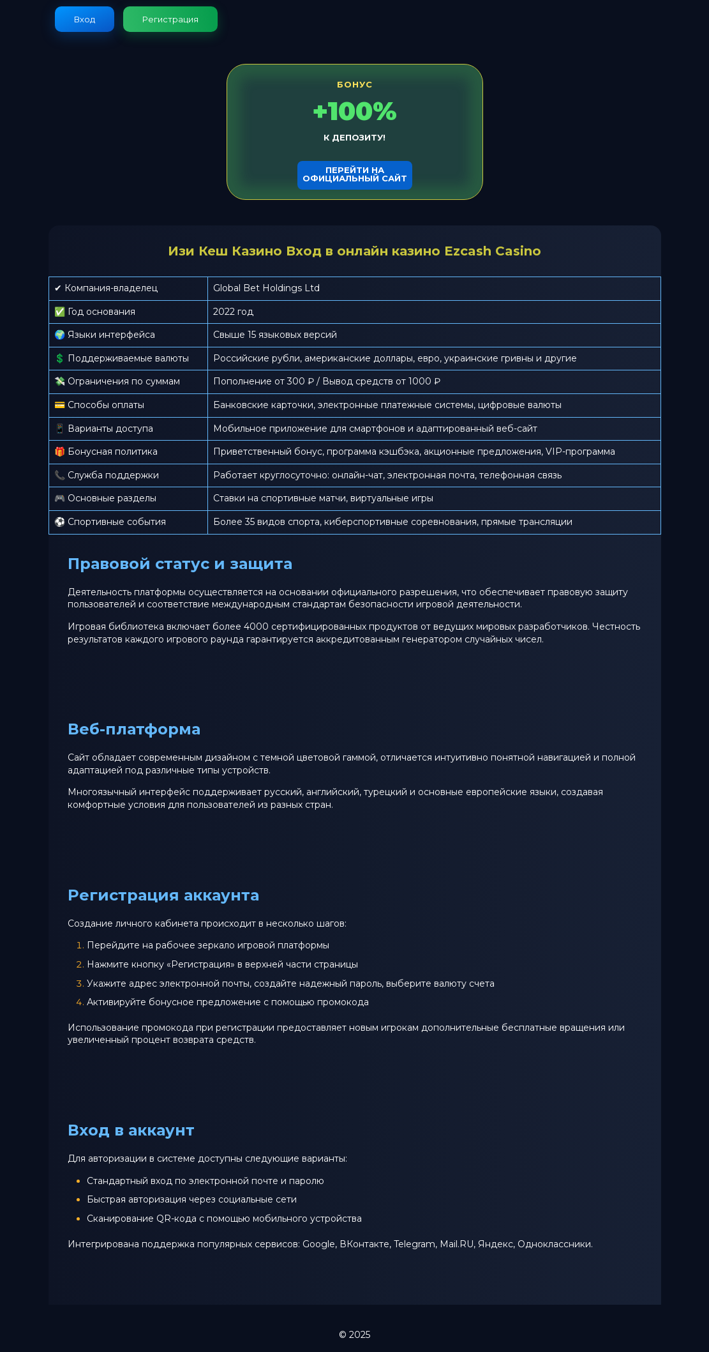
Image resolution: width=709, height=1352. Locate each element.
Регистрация (170, 19)
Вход (84, 19)
